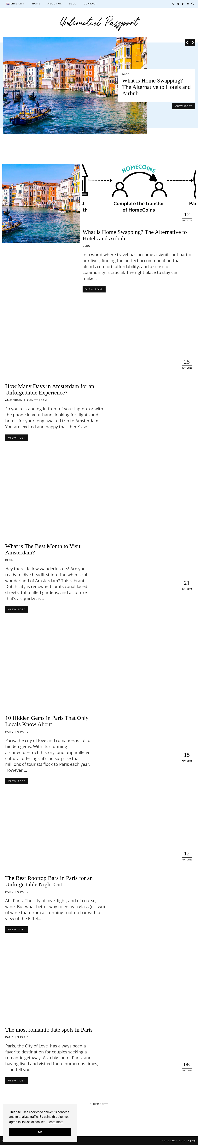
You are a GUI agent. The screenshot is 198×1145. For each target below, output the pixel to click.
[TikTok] (183, 3)
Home (36, 3)
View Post (183, 106)
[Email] (188, 3)
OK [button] (40, 1131)
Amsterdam (14, 400)
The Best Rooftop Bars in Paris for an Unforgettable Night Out (49, 881)
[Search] (192, 3)
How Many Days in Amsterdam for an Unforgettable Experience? (49, 389)
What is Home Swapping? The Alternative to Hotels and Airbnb (156, 86)
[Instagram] (173, 3)
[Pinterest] (178, 3)
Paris (9, 731)
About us (55, 3)
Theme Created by (178, 1140)
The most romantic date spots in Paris (49, 1029)
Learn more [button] (55, 1122)
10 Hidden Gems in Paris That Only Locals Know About (47, 721)
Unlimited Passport (99, 21)
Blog (73, 3)
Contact (90, 3)
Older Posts (99, 1103)
